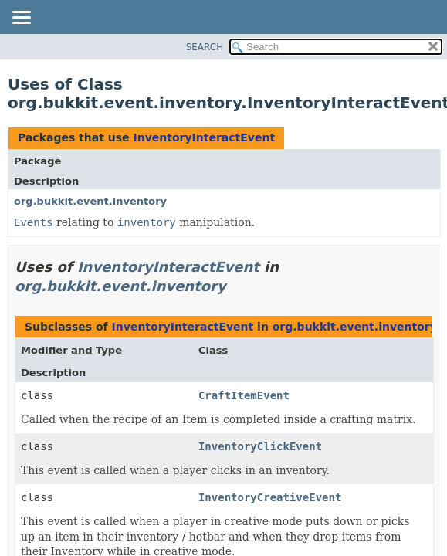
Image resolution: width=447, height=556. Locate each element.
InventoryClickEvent (260, 446)
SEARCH (205, 47)
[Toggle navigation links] (21, 18)
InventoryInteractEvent (204, 137)
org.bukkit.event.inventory (90, 201)
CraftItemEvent (244, 395)
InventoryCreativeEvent (269, 497)
